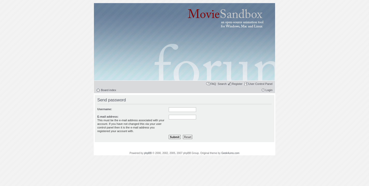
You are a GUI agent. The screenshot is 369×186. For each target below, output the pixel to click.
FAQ (213, 83)
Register (237, 83)
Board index (108, 90)
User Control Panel (260, 83)
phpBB (148, 153)
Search (222, 83)
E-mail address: (108, 116)
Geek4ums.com (230, 153)
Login (268, 90)
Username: (104, 109)
